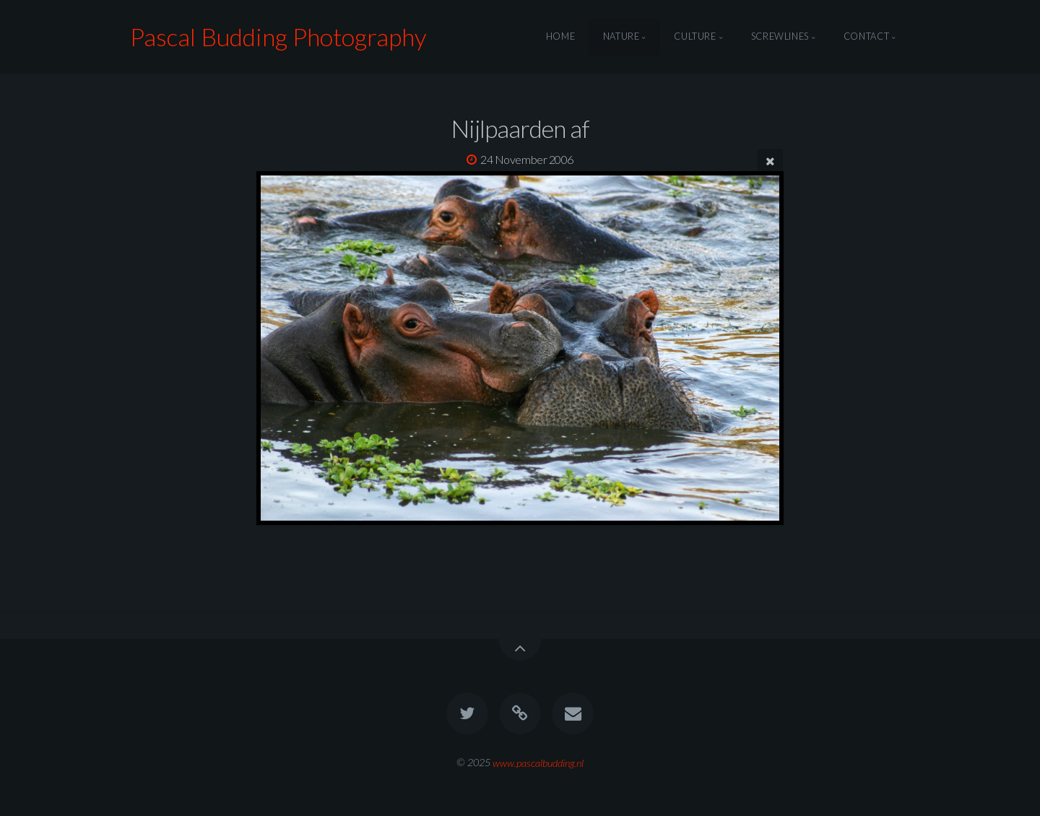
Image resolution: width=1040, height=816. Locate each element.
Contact (866, 37)
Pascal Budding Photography (278, 36)
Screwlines (780, 37)
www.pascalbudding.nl (538, 762)
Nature (621, 37)
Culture (695, 37)
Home (561, 37)
